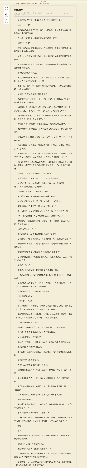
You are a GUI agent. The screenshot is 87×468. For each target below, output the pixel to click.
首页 (6, 8)
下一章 (53, 458)
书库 (6, 15)
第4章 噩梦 (46, 3)
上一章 (31, 458)
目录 (6, 21)
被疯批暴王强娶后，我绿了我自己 (29, 3)
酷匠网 (17, 3)
